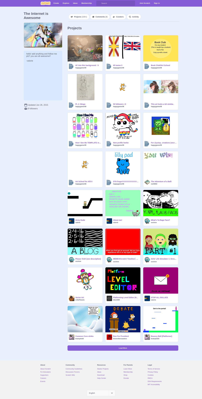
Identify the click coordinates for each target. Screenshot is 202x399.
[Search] (98, 3)
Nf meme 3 (117, 65)
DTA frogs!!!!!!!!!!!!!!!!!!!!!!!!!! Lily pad (126, 181)
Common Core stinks (84, 336)
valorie (77, 222)
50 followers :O (119, 104)
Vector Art (79, 297)
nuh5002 (154, 184)
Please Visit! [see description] (88, 259)
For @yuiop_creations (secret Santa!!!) (164, 143)
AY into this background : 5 (87, 65)
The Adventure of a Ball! (161, 181)
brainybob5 (79, 339)
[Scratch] (45, 3)
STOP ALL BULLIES (159, 297)
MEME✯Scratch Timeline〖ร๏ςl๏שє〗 (126, 259)
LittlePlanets (80, 300)
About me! (117, 220)
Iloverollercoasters (120, 339)
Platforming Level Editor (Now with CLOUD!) (126, 297)
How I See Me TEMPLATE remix (88, 143)
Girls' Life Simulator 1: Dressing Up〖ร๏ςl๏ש (164, 259)
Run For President (121, 336)
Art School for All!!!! (83, 181)
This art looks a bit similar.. (162, 104)
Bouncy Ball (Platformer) (161, 336)
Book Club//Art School (160, 65)
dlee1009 (116, 300)
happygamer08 (80, 68)
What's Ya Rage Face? (160, 220)
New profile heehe (121, 143)
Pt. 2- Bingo (80, 104)
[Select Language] (101, 393)
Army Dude (80, 220)
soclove (154, 222)
